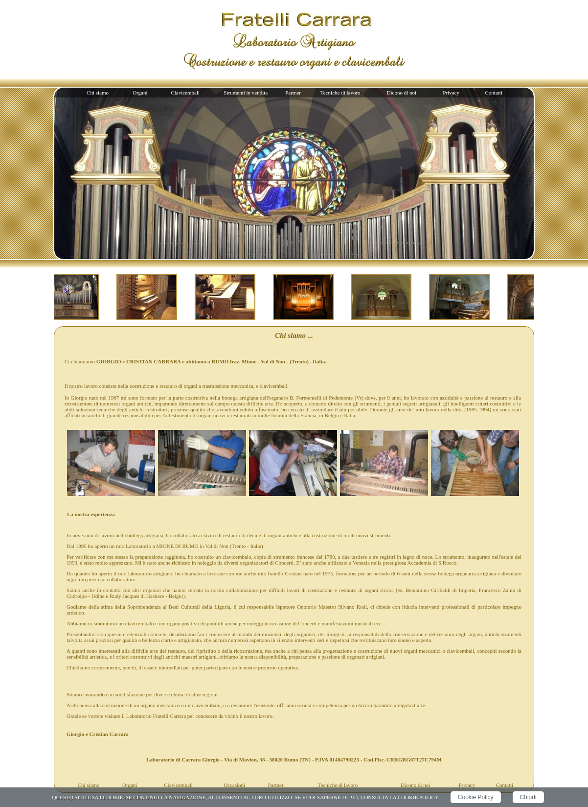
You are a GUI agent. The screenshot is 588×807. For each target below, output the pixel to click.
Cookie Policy (476, 797)
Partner (293, 92)
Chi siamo (98, 92)
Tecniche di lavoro (340, 92)
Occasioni (234, 785)
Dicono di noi (402, 92)
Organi (140, 92)
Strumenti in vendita (246, 92)
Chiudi (528, 797)
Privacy (451, 92)
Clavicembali (185, 92)
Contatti (493, 92)
